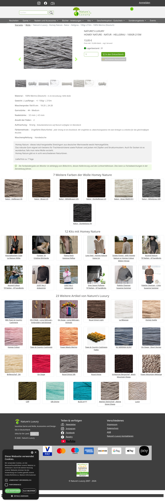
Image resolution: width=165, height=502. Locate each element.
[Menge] (91, 55)
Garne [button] (26, 21)
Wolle (28, 25)
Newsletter (68, 425)
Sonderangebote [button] (136, 21)
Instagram (68, 429)
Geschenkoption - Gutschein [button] (110, 21)
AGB (109, 432)
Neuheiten (14, 21)
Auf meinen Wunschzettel (113, 60)
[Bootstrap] (27, 422)
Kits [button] (89, 21)
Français (112, 3)
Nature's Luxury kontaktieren (120, 436)
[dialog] (20, 474)
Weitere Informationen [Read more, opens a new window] (28, 475)
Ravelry (67, 437)
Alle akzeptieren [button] (13, 491)
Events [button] (153, 21)
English (106, 3)
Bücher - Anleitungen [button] (72, 21)
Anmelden (144, 2)
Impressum (112, 425)
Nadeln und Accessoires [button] (45, 21)
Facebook (68, 433)
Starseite (19, 25)
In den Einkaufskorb (113, 55)
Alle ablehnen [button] (29, 491)
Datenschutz (112, 428)
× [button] (35, 452)
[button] (20, 60)
